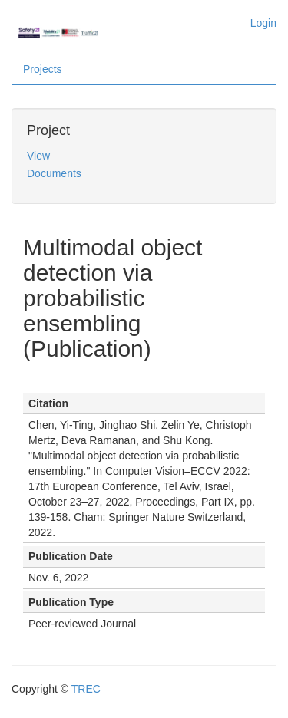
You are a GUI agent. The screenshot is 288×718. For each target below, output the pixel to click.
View (38, 156)
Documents (54, 173)
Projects (42, 69)
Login (263, 23)
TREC (86, 689)
